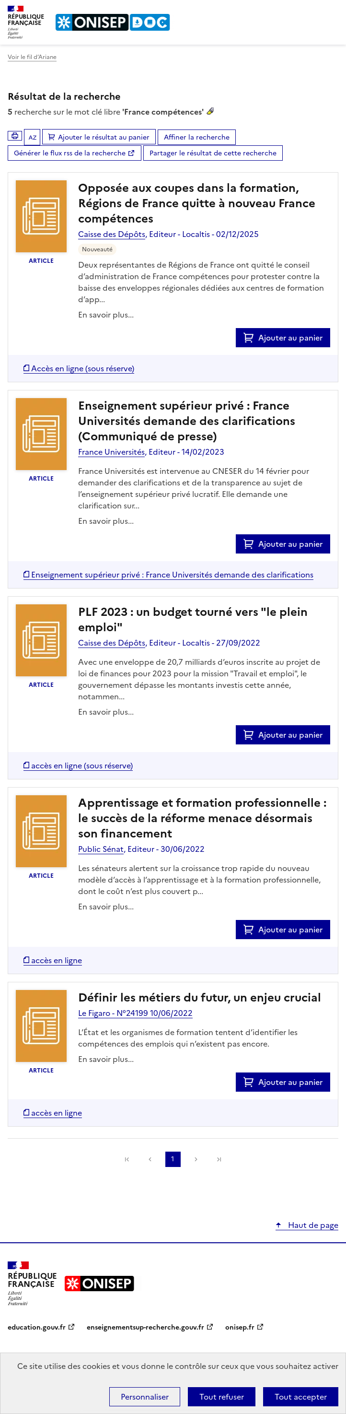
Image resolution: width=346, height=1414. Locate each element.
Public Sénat (101, 849)
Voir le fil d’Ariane (32, 57)
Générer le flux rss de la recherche (70, 153)
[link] (127, 1159)
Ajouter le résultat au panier (104, 137)
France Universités (111, 452)
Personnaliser (145, 1396)
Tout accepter (301, 1396)
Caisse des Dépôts (111, 234)
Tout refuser (221, 1396)
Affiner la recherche (197, 137)
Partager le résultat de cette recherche (213, 153)
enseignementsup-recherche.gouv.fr (145, 1327)
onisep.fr (239, 1327)
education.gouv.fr (37, 1327)
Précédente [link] (150, 1159)
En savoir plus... (106, 314)
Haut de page (312, 1225)
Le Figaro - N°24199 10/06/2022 (135, 1013)
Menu (332, 11)
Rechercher (313, 11)
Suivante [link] (196, 1159)
